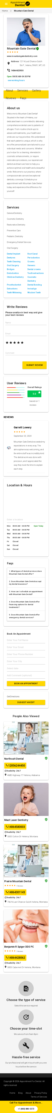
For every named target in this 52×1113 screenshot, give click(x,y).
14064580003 (15, 826)
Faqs (23, 98)
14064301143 (15, 892)
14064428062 (15, 957)
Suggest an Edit (26, 702)
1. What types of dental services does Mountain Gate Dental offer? (25, 572)
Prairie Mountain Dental (17, 881)
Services (22, 90)
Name (8, 323)
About (9, 90)
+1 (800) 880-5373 (26, 1109)
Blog (20, 1093)
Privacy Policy (40, 1093)
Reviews (11, 98)
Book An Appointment (26, 683)
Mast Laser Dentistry (16, 820)
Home (5, 11)
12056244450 (15, 765)
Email (7, 334)
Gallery (36, 90)
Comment (9, 353)
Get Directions (13, 696)
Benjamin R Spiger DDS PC (19, 946)
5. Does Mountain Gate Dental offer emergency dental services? (24, 616)
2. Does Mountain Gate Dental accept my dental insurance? (25, 582)
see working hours (16, 80)
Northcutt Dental (14, 758)
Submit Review (34, 365)
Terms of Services (39, 1097)
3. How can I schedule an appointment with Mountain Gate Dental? (26, 592)
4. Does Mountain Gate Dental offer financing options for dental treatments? (24, 604)
